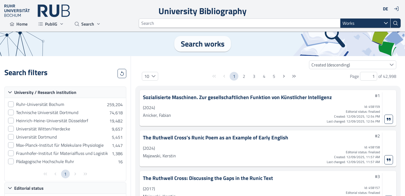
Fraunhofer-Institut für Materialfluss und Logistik (62, 153)
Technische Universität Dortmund (47, 112)
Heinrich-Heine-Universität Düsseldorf (52, 120)
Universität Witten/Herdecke (43, 129)
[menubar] (55, 24)
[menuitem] (18, 24)
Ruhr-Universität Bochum (40, 104)
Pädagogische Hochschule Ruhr (45, 161)
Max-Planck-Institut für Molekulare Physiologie (60, 145)
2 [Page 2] (244, 76)
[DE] (385, 8)
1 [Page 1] (65, 174)
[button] (386, 23)
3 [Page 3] (254, 76)
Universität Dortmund (36, 137)
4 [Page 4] (264, 76)
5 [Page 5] (274, 76)
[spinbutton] (368, 76)
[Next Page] (284, 76)
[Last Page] (294, 76)
